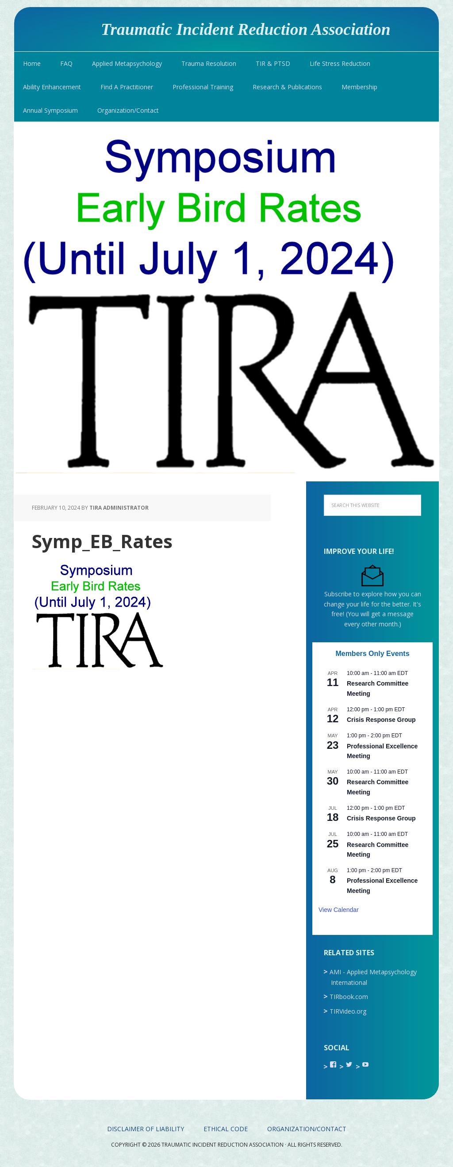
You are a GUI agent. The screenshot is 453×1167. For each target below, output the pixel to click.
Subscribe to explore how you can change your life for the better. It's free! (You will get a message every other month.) (372, 604)
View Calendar (339, 909)
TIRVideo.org (348, 1011)
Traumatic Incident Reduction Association (246, 29)
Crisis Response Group (381, 719)
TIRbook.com (349, 996)
